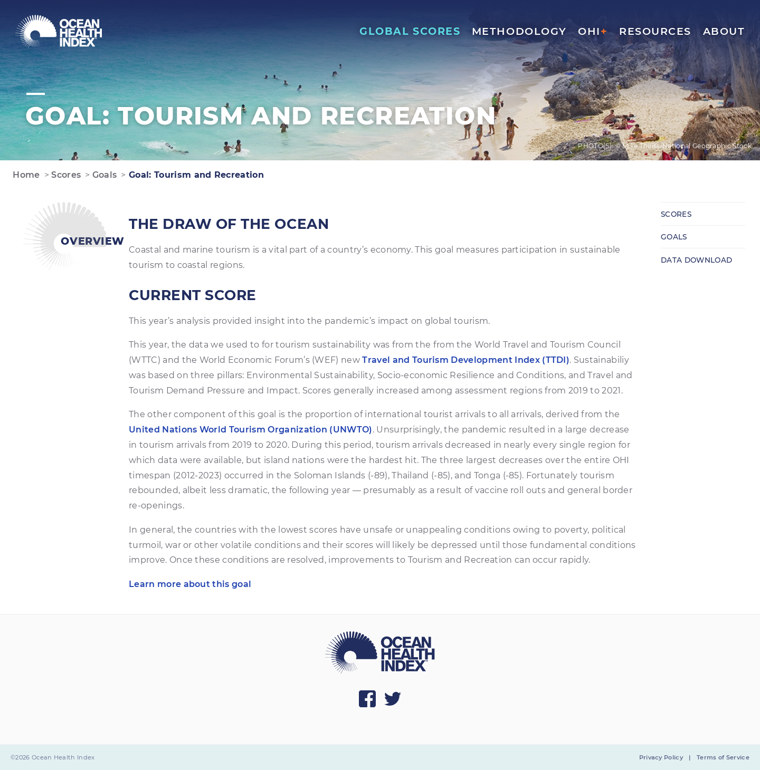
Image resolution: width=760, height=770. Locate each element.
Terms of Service (723, 757)
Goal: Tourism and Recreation (195, 175)
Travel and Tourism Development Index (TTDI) (465, 360)
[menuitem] (58, 32)
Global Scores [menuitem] (409, 31)
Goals (103, 175)
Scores (65, 175)
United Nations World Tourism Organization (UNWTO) (251, 430)
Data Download (696, 260)
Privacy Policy (661, 757)
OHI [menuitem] (592, 31)
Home (25, 175)
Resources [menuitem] (655, 31)
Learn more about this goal (190, 584)
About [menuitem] (724, 31)
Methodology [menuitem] (519, 31)
